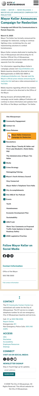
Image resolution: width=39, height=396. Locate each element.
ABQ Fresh (10, 222)
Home (3, 10)
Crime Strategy (12, 167)
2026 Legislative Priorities (16, 236)
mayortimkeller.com (26, 69)
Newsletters (11, 142)
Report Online (8, 322)
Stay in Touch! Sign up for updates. (16, 367)
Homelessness (11, 208)
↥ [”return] (19, 297)
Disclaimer (7, 339)
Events (8, 199)
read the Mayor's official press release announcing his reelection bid (18, 78)
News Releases (24, 10)
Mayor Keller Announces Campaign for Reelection (19, 136)
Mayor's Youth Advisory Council (18, 177)
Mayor (11, 10)
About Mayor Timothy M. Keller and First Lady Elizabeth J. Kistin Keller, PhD (20, 148)
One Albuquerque (13, 117)
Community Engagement (15, 121)
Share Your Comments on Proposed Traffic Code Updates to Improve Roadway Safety (20, 229)
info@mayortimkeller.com (10, 76)
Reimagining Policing (14, 172)
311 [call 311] (8, 319)
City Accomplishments (15, 190)
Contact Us (10, 126)
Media (8, 163)
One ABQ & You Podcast (15, 195)
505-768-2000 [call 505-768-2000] (17, 319)
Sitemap (6, 347)
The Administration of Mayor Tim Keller (19, 157)
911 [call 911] (15, 324)
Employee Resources (11, 344)
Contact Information (13, 266)
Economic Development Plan (17, 213)
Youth (8, 204)
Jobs (4, 337)
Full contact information (11, 282)
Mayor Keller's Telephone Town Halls (20, 186)
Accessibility (8, 342)
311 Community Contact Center (18, 305)
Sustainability (11, 217)
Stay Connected (12, 181)
